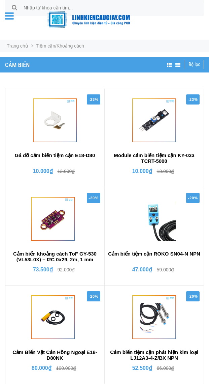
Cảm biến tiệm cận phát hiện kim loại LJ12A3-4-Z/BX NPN (154, 355)
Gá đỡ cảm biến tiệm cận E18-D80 (55, 155)
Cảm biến (17, 64)
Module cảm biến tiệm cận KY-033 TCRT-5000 (154, 158)
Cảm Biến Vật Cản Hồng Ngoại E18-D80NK (54, 355)
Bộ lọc (194, 64)
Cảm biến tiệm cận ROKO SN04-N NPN (154, 254)
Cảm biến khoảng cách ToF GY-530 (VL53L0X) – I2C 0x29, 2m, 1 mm (55, 256)
